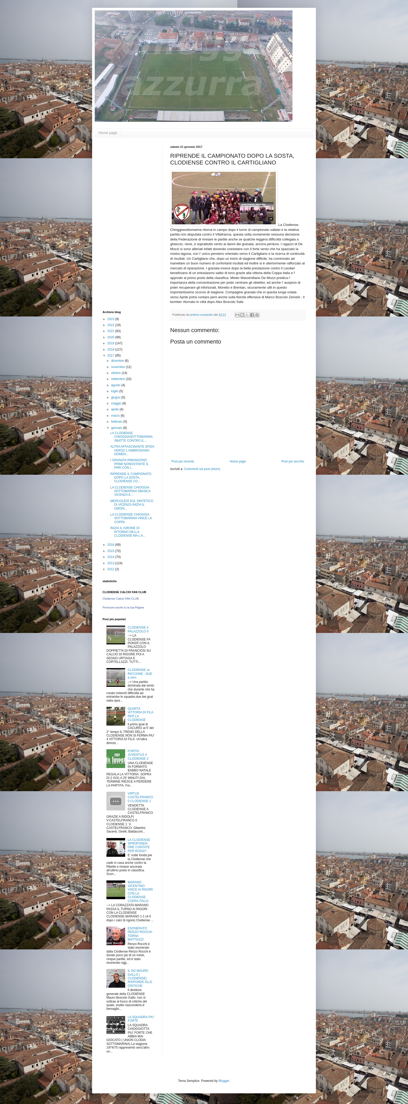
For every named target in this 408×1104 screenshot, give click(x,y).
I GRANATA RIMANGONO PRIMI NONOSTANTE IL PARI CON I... (129, 463)
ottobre (116, 373)
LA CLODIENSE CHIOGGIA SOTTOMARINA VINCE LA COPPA (131, 518)
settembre (118, 379)
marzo (116, 415)
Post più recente (182, 461)
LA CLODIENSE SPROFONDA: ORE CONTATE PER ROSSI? (139, 845)
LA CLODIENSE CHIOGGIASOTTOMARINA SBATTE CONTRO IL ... (131, 436)
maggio (116, 403)
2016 (111, 545)
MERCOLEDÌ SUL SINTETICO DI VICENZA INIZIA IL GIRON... (131, 504)
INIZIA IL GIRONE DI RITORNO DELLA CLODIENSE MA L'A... (127, 531)
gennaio (117, 428)
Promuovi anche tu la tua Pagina (123, 607)
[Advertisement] (123, 223)
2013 (111, 563)
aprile (115, 409)
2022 (111, 325)
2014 (111, 557)
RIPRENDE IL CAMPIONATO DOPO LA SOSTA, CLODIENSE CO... (130, 477)
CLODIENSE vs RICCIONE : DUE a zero (140, 673)
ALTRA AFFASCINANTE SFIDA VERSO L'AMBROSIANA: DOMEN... (132, 450)
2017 (111, 355)
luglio (115, 391)
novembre (118, 367)
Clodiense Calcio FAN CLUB (121, 598)
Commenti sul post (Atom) (202, 469)
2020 (111, 337)
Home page (107, 133)
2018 (111, 349)
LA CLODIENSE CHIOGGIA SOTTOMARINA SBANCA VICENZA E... (130, 491)
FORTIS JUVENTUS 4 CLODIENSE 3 (138, 754)
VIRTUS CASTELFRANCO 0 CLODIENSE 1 (140, 797)
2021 (111, 331)
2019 (111, 343)
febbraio (117, 421)
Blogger (224, 1081)
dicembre (118, 361)
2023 (111, 319)
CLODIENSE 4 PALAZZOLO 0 (138, 629)
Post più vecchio (293, 461)
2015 (111, 551)
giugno (116, 397)
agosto (116, 385)
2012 (111, 569)
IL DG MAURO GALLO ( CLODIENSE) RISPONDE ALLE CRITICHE (140, 978)
